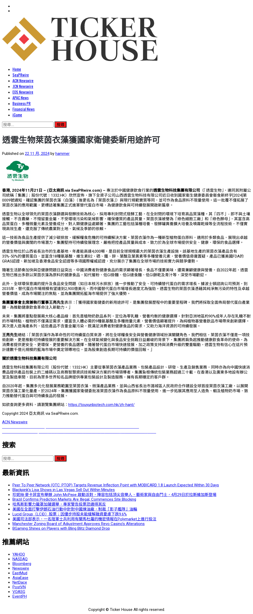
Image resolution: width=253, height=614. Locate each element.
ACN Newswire (23, 80)
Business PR (21, 103)
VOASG (18, 591)
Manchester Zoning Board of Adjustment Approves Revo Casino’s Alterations (78, 523)
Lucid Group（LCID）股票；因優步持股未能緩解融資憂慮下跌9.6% (69, 514)
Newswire (20, 568)
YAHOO (18, 554)
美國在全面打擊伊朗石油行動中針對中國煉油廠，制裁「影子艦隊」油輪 (74, 509)
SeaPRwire (20, 75)
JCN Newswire (22, 86)
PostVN (19, 587)
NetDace (19, 582)
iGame (17, 115)
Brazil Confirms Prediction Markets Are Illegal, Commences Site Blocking (74, 499)
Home (16, 69)
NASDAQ (20, 559)
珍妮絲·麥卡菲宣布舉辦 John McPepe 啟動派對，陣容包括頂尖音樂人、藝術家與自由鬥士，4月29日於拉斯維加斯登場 (114, 494)
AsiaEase (20, 577)
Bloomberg (21, 563)
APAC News (20, 97)
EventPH (19, 596)
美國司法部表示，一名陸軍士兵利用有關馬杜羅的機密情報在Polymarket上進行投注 (84, 519)
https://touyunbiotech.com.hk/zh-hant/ (101, 404)
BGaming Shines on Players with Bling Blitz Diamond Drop (61, 528)
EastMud (19, 573)
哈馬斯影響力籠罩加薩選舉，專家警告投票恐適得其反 (59, 504)
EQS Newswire (22, 92)
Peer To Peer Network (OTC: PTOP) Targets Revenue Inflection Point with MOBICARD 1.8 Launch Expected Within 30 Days (115, 485)
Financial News (23, 109)
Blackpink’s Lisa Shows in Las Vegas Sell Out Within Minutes (63, 489)
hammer (62, 153)
